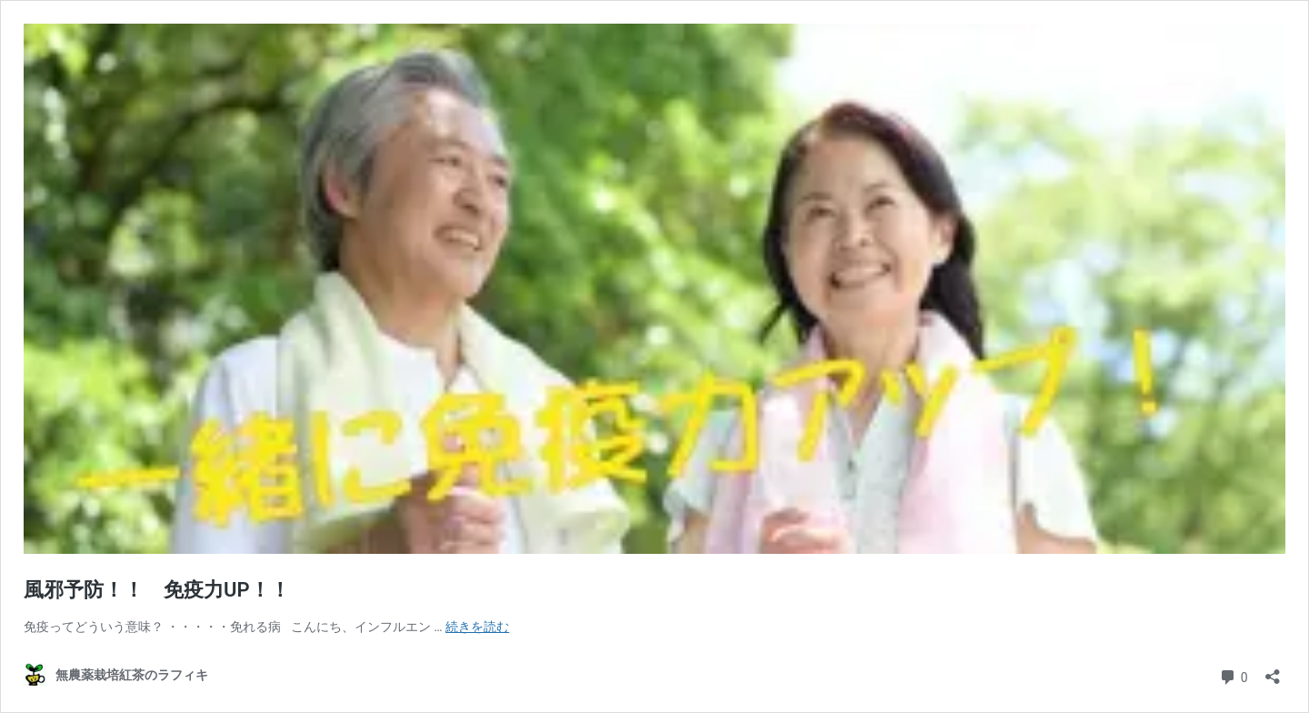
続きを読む (477, 626)
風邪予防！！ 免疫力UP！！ (157, 589)
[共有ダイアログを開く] (1272, 671)
